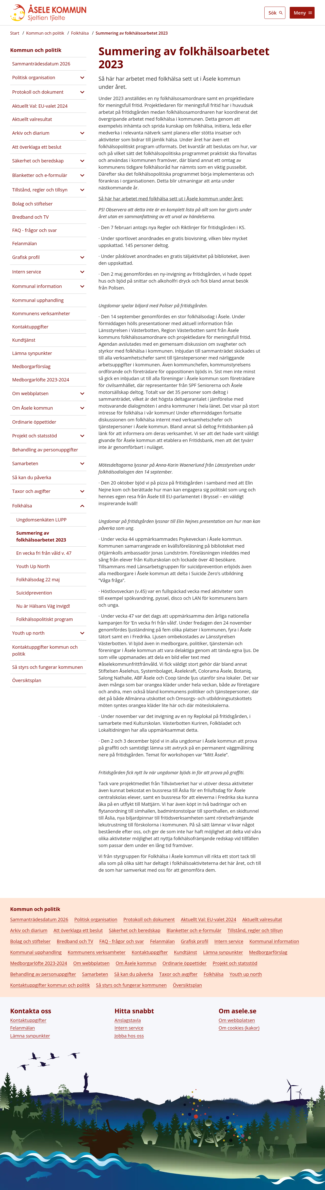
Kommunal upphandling (38, 300)
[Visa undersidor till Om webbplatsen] (82, 394)
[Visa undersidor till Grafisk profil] (82, 257)
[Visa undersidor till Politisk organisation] (82, 78)
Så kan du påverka (31, 477)
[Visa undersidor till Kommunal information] (82, 286)
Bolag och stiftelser (32, 204)
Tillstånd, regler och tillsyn (40, 190)
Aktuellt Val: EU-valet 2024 (40, 106)
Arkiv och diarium (31, 133)
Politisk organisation (33, 77)
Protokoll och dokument (37, 92)
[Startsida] (14, 33)
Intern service (26, 272)
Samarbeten (25, 463)
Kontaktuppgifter (30, 327)
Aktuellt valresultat (32, 119)
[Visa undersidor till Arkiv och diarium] (82, 133)
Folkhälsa (22, 506)
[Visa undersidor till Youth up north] (82, 633)
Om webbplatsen (30, 393)
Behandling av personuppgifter (45, 450)
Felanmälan (24, 243)
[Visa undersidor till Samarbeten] (82, 464)
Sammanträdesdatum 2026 (41, 64)
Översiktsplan (26, 680)
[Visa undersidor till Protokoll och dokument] (82, 92)
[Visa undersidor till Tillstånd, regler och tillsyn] (82, 190)
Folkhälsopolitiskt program (44, 619)
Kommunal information (37, 286)
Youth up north (28, 633)
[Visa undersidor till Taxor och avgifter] (82, 491)
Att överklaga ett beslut (36, 147)
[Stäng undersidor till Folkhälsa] (82, 506)
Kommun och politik (35, 50)
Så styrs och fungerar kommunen (47, 667)
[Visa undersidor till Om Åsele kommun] (82, 408)
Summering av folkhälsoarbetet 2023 (41, 536)
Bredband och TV (30, 217)
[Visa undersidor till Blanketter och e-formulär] (82, 175)
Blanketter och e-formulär (39, 175)
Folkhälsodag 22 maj (38, 579)
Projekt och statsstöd (34, 436)
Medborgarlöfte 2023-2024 (40, 380)
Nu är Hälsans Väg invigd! (43, 606)
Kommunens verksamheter (41, 313)
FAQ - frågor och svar (34, 230)
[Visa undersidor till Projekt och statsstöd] (82, 436)
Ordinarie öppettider (34, 422)
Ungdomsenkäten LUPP (41, 520)
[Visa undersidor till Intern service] (82, 272)
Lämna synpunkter (32, 353)
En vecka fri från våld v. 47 (44, 553)
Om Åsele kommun (32, 408)
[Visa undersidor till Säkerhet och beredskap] (82, 161)
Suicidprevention (34, 593)
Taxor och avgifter (31, 491)
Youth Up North (33, 566)
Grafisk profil (26, 257)
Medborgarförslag (31, 366)
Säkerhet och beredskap (38, 161)
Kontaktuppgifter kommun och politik (45, 650)
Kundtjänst (23, 340)
